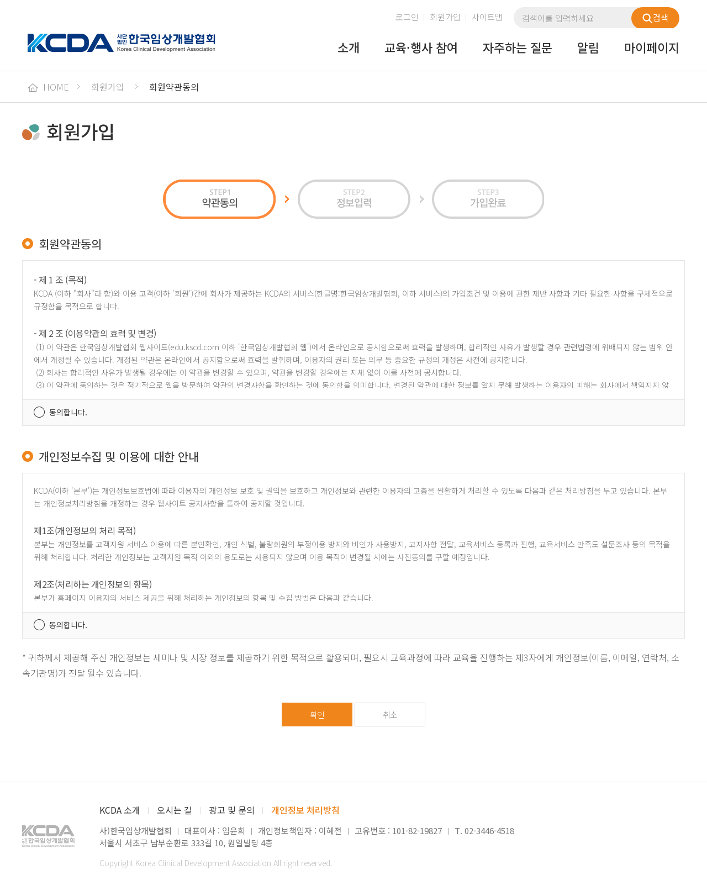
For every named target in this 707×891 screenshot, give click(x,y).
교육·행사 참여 (421, 48)
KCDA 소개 (119, 809)
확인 (317, 714)
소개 (348, 48)
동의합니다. (68, 412)
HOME (48, 86)
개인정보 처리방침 (305, 809)
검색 (655, 18)
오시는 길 (174, 809)
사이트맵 (487, 17)
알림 (588, 48)
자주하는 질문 (517, 48)
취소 (390, 714)
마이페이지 (651, 48)
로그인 (407, 17)
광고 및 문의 (232, 809)
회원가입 (445, 17)
